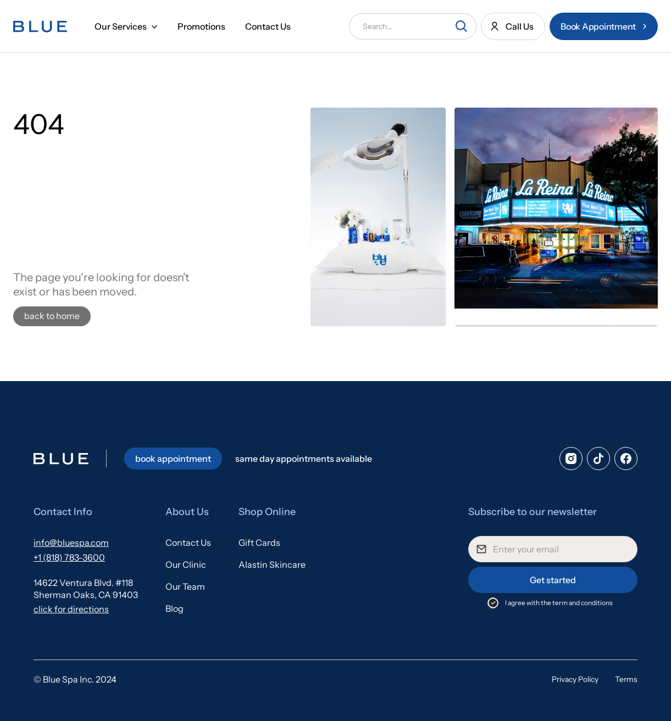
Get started (553, 579)
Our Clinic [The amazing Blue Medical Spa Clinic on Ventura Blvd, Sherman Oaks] (185, 564)
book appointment (173, 458)
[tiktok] (598, 458)
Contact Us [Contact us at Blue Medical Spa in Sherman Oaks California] (268, 26)
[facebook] (625, 458)
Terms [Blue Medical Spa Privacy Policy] (626, 679)
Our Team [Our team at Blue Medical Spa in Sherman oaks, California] (185, 586)
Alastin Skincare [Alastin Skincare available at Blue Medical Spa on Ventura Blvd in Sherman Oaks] (272, 564)
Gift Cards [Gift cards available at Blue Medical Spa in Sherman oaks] (259, 542)
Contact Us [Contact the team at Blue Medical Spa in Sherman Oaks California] (188, 542)
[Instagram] (571, 458)
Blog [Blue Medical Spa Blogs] (174, 608)
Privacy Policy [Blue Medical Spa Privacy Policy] (575, 679)
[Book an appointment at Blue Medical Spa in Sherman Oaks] (604, 26)
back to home (52, 315)
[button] (126, 26)
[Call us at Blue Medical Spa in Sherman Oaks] (513, 26)
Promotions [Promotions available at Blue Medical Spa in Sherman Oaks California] (201, 26)
